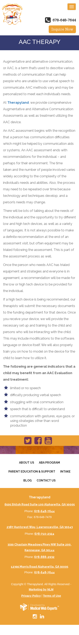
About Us (26, 462)
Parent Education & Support (31, 471)
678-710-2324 (44, 533)
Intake (65, 471)
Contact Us (46, 480)
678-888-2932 (44, 557)
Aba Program (49, 462)
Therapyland (18, 103)
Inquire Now (62, 29)
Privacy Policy (31, 595)
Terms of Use (52, 595)
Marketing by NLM (41, 589)
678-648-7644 (64, 20)
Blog (27, 480)
